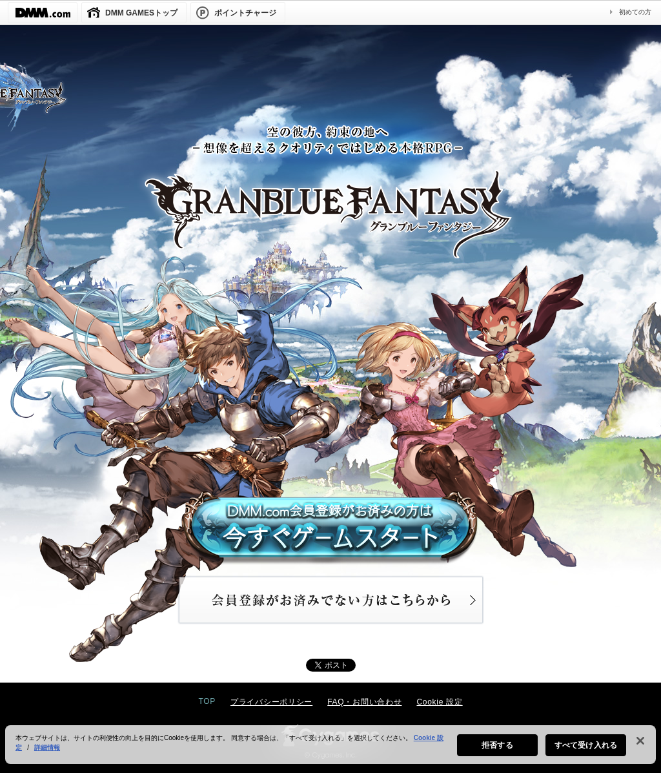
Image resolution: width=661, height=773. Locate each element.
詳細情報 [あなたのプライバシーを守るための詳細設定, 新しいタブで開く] (47, 753)
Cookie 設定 (439, 701)
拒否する (497, 751)
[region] (330, 750)
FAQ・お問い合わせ (364, 701)
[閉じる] (640, 746)
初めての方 (635, 11)
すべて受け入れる (585, 751)
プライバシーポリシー (271, 701)
